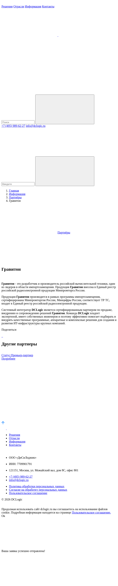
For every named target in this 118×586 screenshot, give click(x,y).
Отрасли (18, 6)
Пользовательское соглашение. (91, 512)
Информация (33, 6)
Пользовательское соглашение (28, 493)
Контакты (48, 6)
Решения (7, 6)
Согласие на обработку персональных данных (38, 489)
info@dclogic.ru (35, 125)
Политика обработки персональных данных (36, 486)
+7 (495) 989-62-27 (13, 125)
